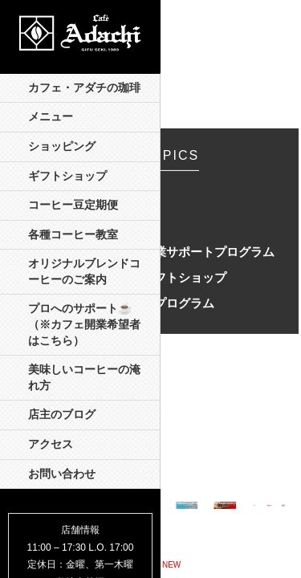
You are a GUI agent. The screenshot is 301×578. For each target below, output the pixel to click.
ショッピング (62, 146)
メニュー (50, 117)
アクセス (50, 444)
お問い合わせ (62, 474)
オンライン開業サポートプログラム (178, 251)
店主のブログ (62, 415)
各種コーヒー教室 (73, 235)
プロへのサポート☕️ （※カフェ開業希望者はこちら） (85, 324)
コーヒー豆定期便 (73, 205)
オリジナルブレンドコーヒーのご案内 (84, 272)
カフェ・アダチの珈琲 (84, 88)
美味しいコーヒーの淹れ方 (84, 378)
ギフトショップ (67, 176)
